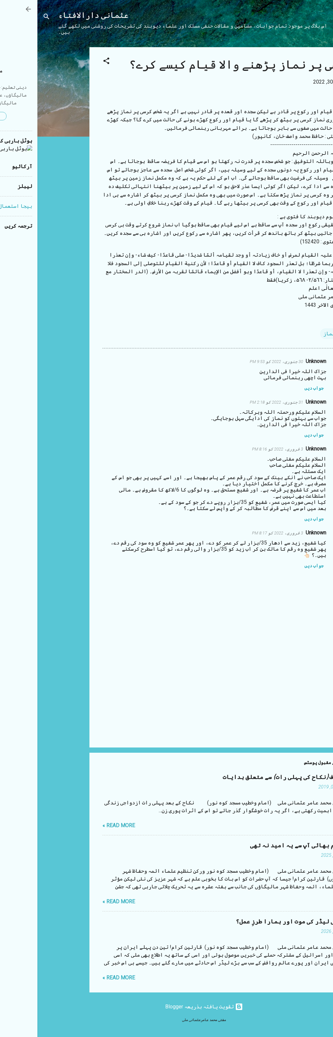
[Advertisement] (26, 144)
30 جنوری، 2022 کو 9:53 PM (239, 361)
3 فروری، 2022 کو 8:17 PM (240, 533)
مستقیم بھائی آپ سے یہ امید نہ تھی (264, 846)
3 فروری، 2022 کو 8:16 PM (240, 449)
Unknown (278, 361)
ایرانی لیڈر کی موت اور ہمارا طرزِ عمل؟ (256, 922)
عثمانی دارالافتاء (56, 15)
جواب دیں (276, 388)
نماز (292, 333)
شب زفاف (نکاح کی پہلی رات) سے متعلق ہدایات (250, 777)
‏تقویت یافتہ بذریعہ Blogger (167, 1006)
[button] (69, 62)
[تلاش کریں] (9, 18)
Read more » (81, 825)
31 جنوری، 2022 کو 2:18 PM (239, 402)
